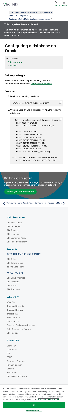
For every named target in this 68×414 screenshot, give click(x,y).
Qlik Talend (12, 259)
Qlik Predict (12, 285)
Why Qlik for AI (13, 317)
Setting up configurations (19, 16)
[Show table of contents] (5, 12)
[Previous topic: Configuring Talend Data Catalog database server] (17, 203)
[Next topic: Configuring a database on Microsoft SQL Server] (50, 203)
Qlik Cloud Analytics (16, 278)
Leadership (12, 349)
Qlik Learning (13, 234)
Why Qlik (11, 302)
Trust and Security (15, 306)
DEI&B (9, 357)
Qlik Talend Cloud (15, 263)
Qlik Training (12, 230)
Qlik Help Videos (14, 222)
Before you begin (15, 62)
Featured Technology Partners (21, 325)
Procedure (12, 65)
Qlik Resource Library (17, 241)
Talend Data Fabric (15, 266)
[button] (61, 102)
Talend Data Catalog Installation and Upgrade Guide (30, 12)
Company (11, 345)
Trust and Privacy (15, 310)
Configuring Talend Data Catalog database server (29, 19)
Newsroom (12, 372)
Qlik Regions (12, 333)
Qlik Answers (13, 281)
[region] (34, 399)
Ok (34, 405)
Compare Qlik (13, 321)
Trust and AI (12, 313)
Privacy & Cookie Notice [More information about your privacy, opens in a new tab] (48, 399)
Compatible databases (41, 83)
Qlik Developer (14, 226)
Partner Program (14, 365)
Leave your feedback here (20, 191)
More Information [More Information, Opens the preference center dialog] (34, 411)
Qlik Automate (13, 289)
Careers (10, 368)
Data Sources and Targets (19, 329)
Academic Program (16, 361)
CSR (9, 353)
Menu (64, 5)
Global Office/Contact (17, 376)
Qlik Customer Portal (16, 238)
